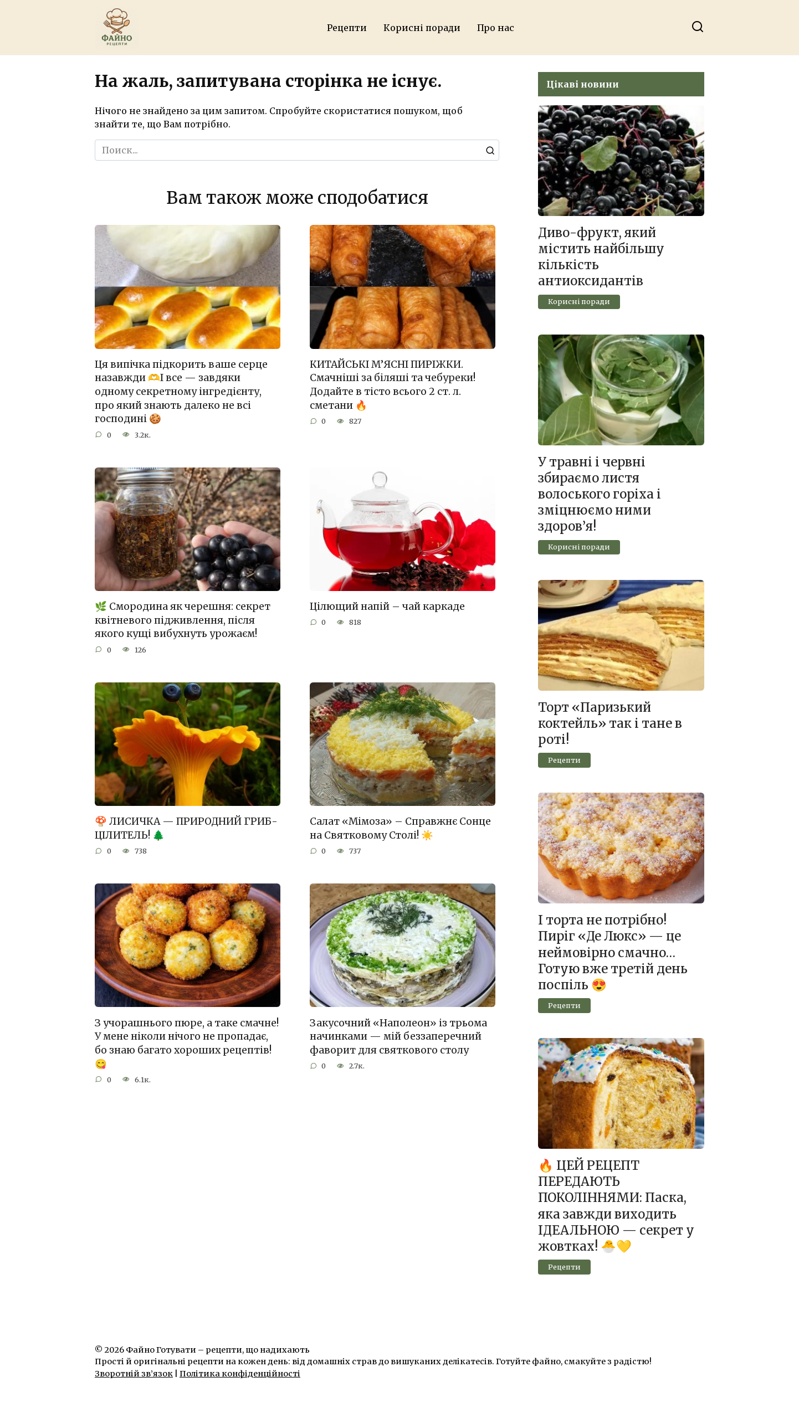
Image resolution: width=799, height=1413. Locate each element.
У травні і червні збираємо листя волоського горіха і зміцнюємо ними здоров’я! (599, 494)
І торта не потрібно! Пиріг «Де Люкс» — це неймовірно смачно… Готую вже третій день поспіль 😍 (613, 952)
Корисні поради (421, 27)
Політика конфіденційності (240, 1374)
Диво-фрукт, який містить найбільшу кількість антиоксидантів (601, 257)
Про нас (495, 27)
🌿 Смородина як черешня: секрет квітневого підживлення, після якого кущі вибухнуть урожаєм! (182, 620)
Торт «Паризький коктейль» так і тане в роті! (610, 723)
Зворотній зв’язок (134, 1374)
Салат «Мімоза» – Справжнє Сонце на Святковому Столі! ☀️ (400, 828)
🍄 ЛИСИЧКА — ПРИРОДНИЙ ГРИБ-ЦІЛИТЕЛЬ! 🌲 (186, 828)
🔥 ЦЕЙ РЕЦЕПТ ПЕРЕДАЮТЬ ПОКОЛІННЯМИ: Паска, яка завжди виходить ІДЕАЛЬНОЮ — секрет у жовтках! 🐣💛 (616, 1206)
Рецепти (347, 27)
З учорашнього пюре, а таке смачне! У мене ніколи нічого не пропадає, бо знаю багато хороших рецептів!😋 (187, 1043)
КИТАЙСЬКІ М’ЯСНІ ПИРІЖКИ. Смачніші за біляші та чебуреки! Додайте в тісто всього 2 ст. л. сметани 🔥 (392, 385)
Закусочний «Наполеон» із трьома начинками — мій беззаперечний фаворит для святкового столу (398, 1036)
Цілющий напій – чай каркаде (387, 606)
